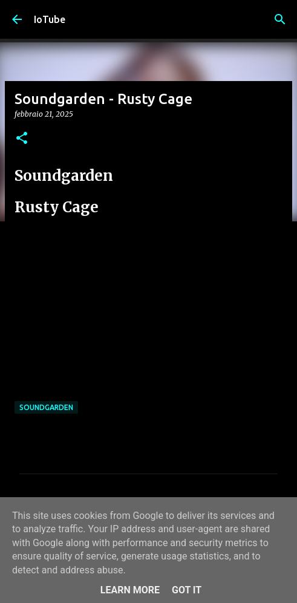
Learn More (130, 590)
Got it (186, 590)
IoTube (49, 19)
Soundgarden (46, 407)
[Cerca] (280, 19)
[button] (22, 139)
